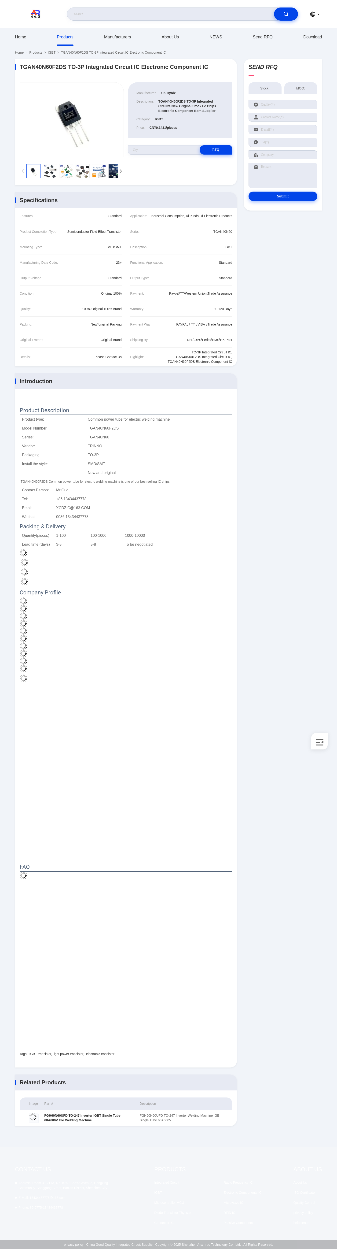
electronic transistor (100, 1054)
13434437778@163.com (42, 1198)
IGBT (51, 52)
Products (65, 37)
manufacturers (117, 37)
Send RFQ (263, 37)
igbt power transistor (68, 1054)
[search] (286, 14)
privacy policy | (74, 1244)
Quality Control (304, 1203)
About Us (170, 37)
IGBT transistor (40, 1054)
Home (20, 37)
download (312, 37)
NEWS (215, 37)
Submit (283, 196)
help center (301, 1223)
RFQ (215, 150)
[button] (121, 171)
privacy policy (303, 1213)
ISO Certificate (304, 1192)
